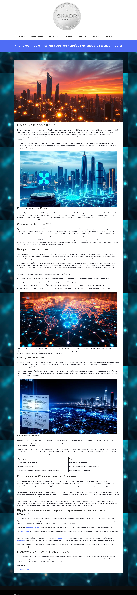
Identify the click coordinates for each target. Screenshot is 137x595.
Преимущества (54, 33)
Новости (96, 33)
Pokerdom (21, 537)
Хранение (70, 33)
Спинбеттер (24, 528)
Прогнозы (83, 33)
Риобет (60, 534)
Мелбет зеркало (23, 566)
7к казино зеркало (33, 524)
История (22, 33)
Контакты (108, 33)
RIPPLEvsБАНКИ (37, 33)
